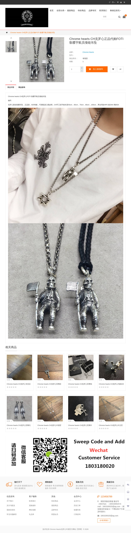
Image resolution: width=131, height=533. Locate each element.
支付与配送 (11, 505)
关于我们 (10, 501)
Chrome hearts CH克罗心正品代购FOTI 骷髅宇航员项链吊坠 (32, 32)
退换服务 (32, 505)
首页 (51, 10)
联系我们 (103, 10)
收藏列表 (77, 510)
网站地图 (32, 510)
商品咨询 (21, 87)
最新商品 (71, 10)
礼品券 (31, 514)
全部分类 (60, 10)
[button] (11, 37)
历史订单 (77, 505)
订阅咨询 (77, 514)
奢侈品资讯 (115, 10)
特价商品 (82, 10)
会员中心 (77, 501)
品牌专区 (92, 10)
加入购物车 (98, 69)
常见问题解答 (12, 514)
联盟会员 (54, 514)
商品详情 (10, 87)
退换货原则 (11, 510)
